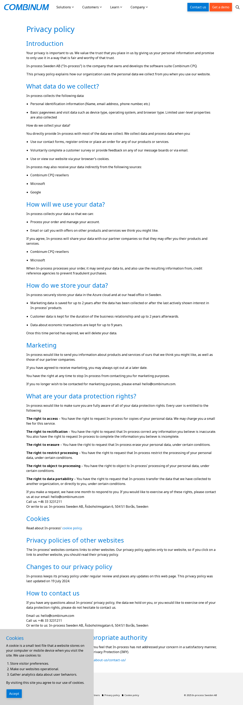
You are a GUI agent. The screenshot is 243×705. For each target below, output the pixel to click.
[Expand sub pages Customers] (105, 7)
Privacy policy (111, 695)
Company (138, 7)
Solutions (63, 7)
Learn (114, 7)
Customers (90, 7)
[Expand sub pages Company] (151, 7)
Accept (14, 694)
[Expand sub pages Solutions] (77, 7)
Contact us (198, 7)
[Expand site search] (237, 7)
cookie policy (72, 528)
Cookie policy (130, 695)
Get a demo (221, 7)
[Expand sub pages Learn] (125, 7)
